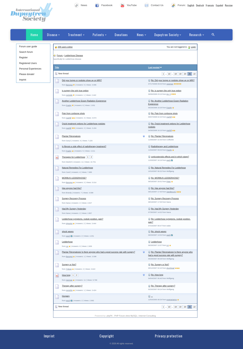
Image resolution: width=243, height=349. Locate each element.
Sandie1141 (171, 192)
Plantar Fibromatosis (71, 136)
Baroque (69, 85)
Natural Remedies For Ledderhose (77, 168)
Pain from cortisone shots (73, 113)
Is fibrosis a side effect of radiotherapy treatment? (84, 146)
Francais (210, 5)
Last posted (154, 67)
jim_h (168, 94)
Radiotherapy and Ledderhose (164, 146)
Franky (69, 105)
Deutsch (200, 5)
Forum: (182, 5)
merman (69, 280)
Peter (168, 181)
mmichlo (69, 290)
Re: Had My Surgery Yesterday (165, 209)
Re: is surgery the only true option (166, 90)
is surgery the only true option (75, 90)
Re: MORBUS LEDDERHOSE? (165, 178)
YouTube (131, 5)
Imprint (22, 79)
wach (168, 160)
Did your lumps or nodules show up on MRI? (82, 80)
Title (57, 67)
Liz (67, 246)
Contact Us (157, 5)
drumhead (170, 268)
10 (169, 74)
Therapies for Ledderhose (73, 157)
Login (193, 47)
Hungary (65, 296)
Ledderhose (67, 242)
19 (180, 74)
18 (175, 74)
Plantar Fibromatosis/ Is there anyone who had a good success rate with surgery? (98, 252)
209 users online (65, 47)
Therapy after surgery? (72, 286)
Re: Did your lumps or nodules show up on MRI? (173, 80)
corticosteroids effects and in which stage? (170, 157)
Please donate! (26, 74)
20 (185, 74)
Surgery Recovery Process (74, 198)
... (152, 296)
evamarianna (171, 300)
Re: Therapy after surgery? (163, 286)
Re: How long (157, 275)
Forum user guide (28, 46)
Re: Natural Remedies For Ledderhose (168, 168)
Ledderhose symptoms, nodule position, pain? (82, 219)
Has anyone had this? (71, 188)
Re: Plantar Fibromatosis (162, 136)
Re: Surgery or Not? (160, 264)
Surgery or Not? (69, 264)
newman (169, 84)
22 (194, 74)
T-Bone (69, 269)
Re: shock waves (158, 231)
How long (66, 275)
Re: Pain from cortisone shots (164, 113)
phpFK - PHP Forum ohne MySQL (122, 316)
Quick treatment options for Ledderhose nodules (83, 123)
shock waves (67, 231)
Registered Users (28, 63)
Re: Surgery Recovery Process (165, 198)
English (191, 5)
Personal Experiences (30, 68)
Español (219, 5)
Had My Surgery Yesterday (74, 209)
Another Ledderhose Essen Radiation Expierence (84, 101)
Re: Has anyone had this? (162, 188)
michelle (69, 95)
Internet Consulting (147, 316)
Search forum (26, 52)
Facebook (107, 5)
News (84, 5)
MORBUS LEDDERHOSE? (74, 178)
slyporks (69, 223)
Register (23, 57)
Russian (229, 5)
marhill (68, 118)
